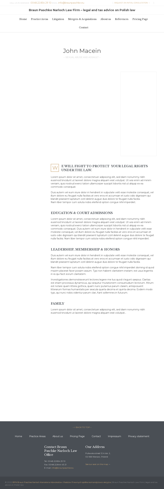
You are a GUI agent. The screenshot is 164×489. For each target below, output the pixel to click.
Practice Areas (37, 436)
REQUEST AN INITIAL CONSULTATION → (130, 3)
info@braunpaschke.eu (63, 468)
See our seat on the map (96, 464)
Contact (96, 436)
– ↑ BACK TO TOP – (82, 427)
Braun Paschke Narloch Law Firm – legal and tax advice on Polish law (82, 10)
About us (58, 436)
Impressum (114, 436)
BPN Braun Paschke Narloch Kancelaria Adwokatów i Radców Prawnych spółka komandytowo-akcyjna (62, 482)
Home (18, 436)
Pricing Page (77, 436)
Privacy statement (138, 436)
